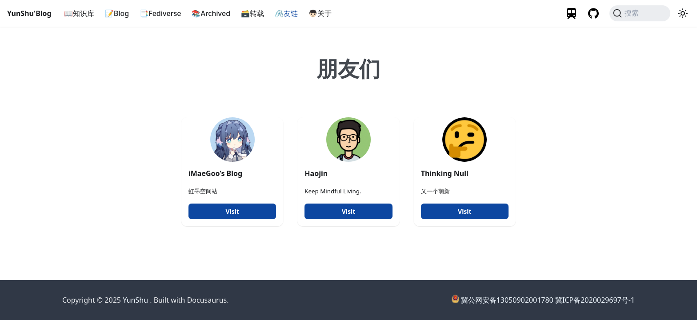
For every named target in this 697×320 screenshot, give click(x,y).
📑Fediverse (160, 13)
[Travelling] (572, 13)
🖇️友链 (286, 13)
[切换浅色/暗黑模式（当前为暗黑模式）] (683, 13)
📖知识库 (79, 13)
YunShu (135, 300)
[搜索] (639, 13)
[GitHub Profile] (593, 13)
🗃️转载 (252, 13)
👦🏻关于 (320, 13)
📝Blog (117, 13)
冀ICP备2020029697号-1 (595, 300)
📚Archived (211, 13)
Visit (232, 211)
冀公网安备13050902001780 (507, 300)
